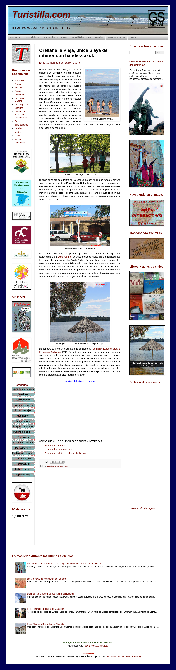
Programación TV (116, 37)
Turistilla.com (41, 14)
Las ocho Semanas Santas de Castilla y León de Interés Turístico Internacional (64, 563)
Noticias (99, 37)
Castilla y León (22, 104)
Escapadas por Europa (55, 37)
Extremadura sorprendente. (59, 449)
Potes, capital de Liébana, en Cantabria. (46, 609)
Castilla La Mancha (20, 99)
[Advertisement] (79, 497)
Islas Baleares (21, 125)
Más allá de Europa (81, 37)
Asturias (18, 87)
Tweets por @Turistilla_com (142, 508)
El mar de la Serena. (55, 445)
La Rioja (18, 128)
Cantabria (19, 95)
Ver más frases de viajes (96, 645)
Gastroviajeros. (32, 37)
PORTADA (15, 37)
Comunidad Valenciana (20, 112)
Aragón (18, 84)
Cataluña (19, 108)
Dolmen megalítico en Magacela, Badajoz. (66, 453)
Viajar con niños (61, 466)
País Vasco (20, 142)
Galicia (18, 121)
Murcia (18, 135)
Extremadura (64, 256)
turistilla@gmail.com (115, 656)
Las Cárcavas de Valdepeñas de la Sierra (46, 579)
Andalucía (19, 80)
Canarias (19, 91)
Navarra (18, 139)
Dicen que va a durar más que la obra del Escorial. (50, 594)
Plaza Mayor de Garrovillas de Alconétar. (46, 624)
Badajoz (50, 466)
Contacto (134, 37)
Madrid (18, 132)
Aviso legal (138, 656)
